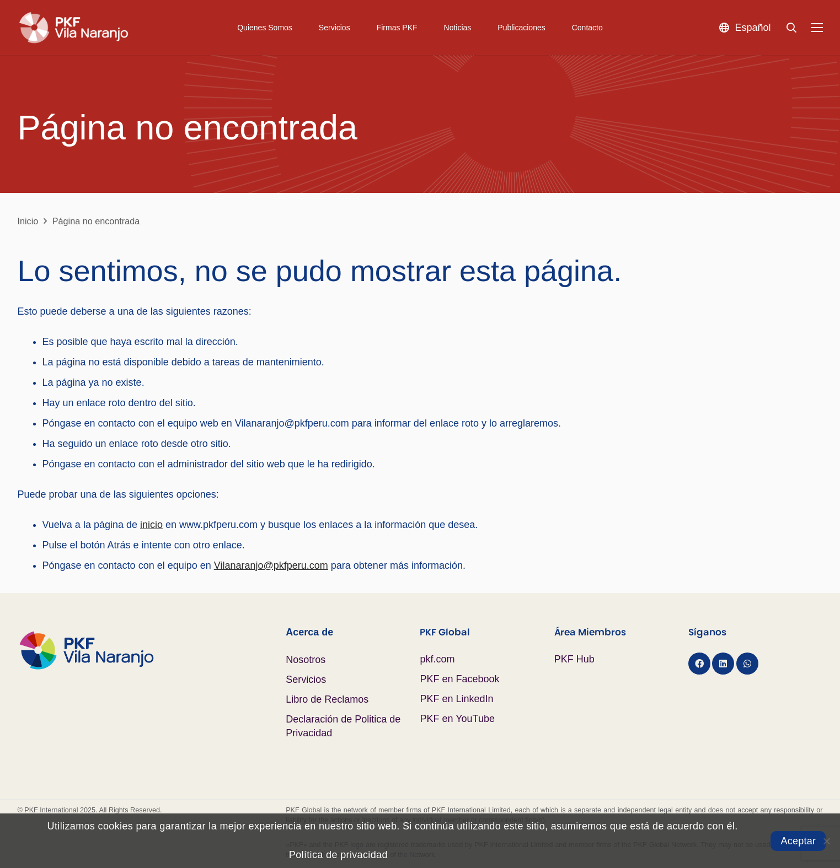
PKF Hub (574, 659)
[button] (744, 27)
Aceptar (798, 841)
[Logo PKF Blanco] (74, 27)
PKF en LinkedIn (456, 698)
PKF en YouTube (457, 718)
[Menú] (816, 27)
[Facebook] (699, 664)
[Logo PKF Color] (152, 650)
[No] (826, 841)
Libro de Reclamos (327, 699)
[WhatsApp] (747, 664)
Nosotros (305, 659)
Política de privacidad (338, 854)
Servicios (306, 679)
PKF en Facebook (459, 678)
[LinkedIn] (723, 664)
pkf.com (437, 659)
